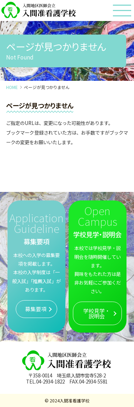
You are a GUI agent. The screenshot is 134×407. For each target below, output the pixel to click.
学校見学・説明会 (96, 313)
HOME (12, 87)
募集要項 (35, 309)
